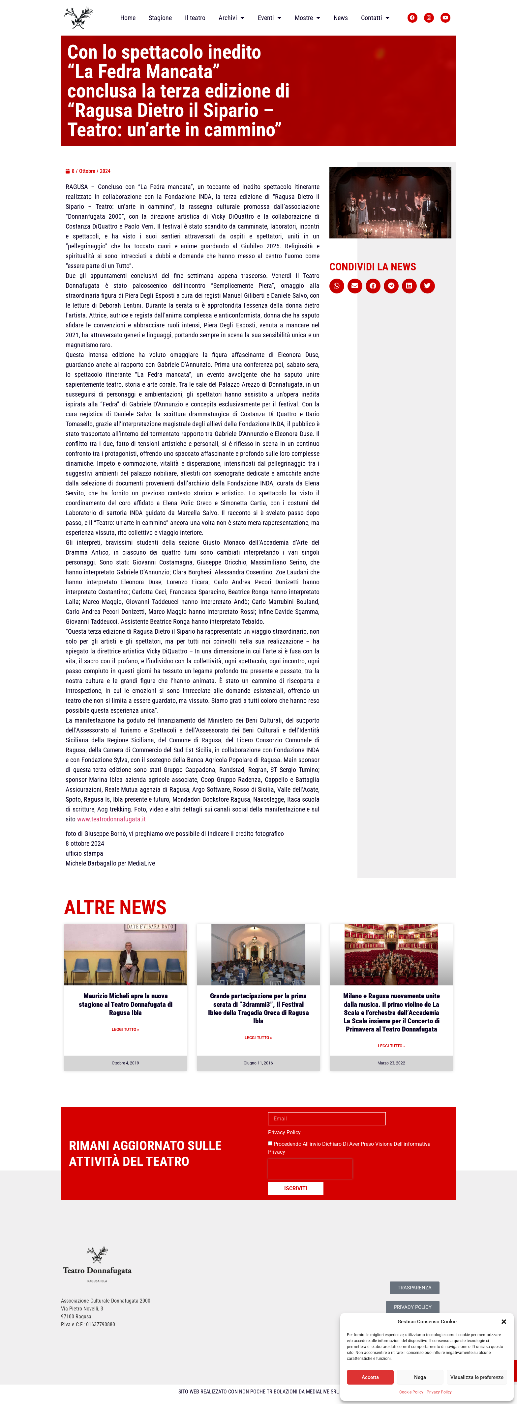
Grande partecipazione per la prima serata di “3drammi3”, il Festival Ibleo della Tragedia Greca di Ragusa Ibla (258, 1008)
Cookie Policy (411, 1392)
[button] (504, 1321)
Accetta (370, 1377)
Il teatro (195, 18)
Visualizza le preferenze (476, 1377)
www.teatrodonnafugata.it (111, 819)
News (341, 18)
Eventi (270, 17)
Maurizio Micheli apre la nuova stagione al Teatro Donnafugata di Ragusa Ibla (125, 1004)
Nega (420, 1377)
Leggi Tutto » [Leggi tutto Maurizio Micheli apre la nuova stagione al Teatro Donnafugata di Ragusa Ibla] (125, 1029)
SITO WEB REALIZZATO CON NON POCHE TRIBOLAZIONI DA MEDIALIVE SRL (258, 1392)
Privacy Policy (439, 1392)
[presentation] (310, 1169)
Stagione (160, 18)
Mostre (307, 17)
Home (128, 18)
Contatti (375, 17)
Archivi (232, 17)
